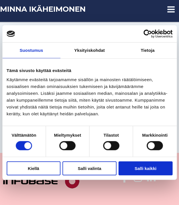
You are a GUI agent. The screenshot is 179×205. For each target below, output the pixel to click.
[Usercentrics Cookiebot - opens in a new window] (147, 34)
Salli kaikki (146, 168)
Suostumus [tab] (31, 50)
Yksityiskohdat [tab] (89, 50)
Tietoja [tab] (148, 50)
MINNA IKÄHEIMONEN (43, 9)
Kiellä (33, 168)
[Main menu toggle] (171, 9)
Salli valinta (89, 168)
